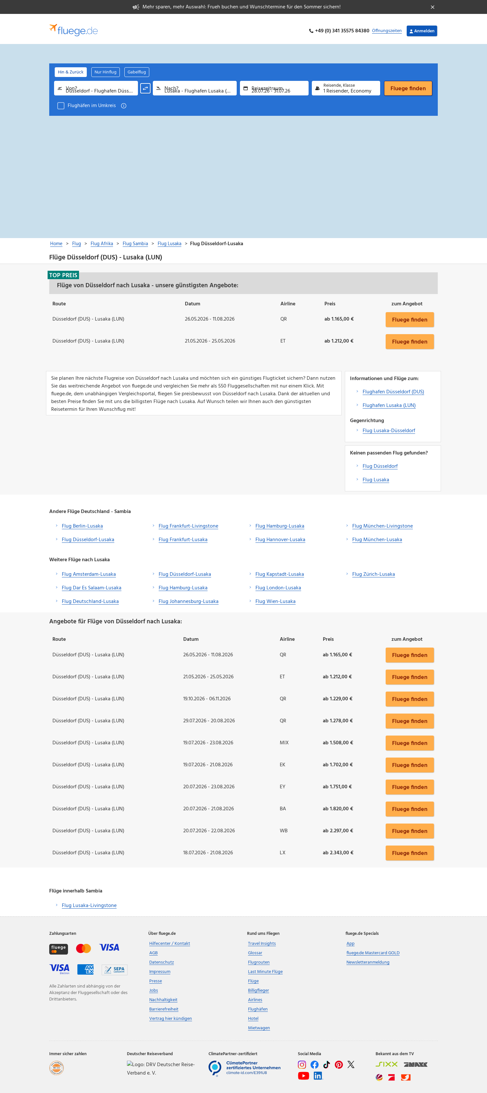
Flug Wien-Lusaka (275, 597)
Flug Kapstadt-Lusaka (279, 570)
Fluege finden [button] (409, 315)
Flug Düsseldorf (380, 462)
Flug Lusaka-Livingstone (89, 902)
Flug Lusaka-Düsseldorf (389, 426)
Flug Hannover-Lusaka (280, 535)
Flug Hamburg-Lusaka (279, 522)
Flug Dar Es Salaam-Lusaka (91, 584)
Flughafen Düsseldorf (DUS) (393, 388)
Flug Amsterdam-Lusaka (89, 570)
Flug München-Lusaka (377, 535)
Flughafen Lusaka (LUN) (389, 401)
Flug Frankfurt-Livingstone (188, 522)
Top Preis (63, 271)
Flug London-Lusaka (278, 584)
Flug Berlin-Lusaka (82, 522)
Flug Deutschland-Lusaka (90, 597)
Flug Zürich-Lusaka (373, 570)
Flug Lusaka (376, 476)
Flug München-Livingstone (382, 522)
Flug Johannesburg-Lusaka (189, 597)
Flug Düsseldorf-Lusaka (88, 535)
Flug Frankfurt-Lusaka (183, 535)
